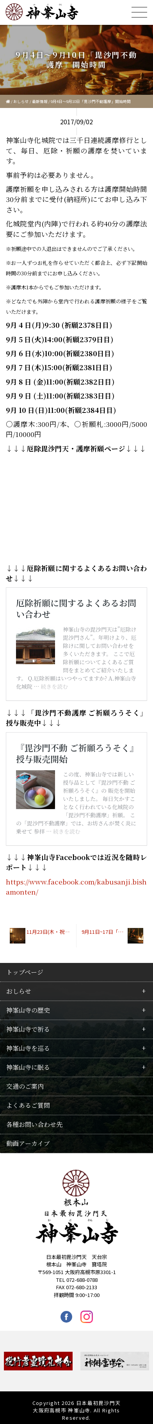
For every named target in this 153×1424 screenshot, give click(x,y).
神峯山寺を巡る (28, 1043)
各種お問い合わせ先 (34, 1119)
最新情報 (40, 101)
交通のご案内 (25, 1081)
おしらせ (21, 101)
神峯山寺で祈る (28, 1024)
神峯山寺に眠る (28, 1062)
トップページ (24, 967)
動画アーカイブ (28, 1138)
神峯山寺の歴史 (28, 1005)
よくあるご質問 (28, 1100)
